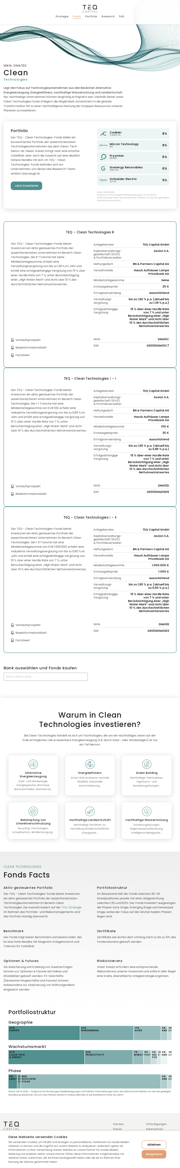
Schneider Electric (123, 179)
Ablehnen (154, 1145)
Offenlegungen (156, 1124)
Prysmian (117, 156)
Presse (117, 1129)
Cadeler (116, 132)
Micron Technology (124, 144)
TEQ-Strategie (72, 907)
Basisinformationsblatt (31, 347)
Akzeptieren (154, 1154)
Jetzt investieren (26, 186)
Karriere (118, 1124)
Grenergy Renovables (126, 167)
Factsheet (22, 355)
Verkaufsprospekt (28, 340)
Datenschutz (154, 1129)
